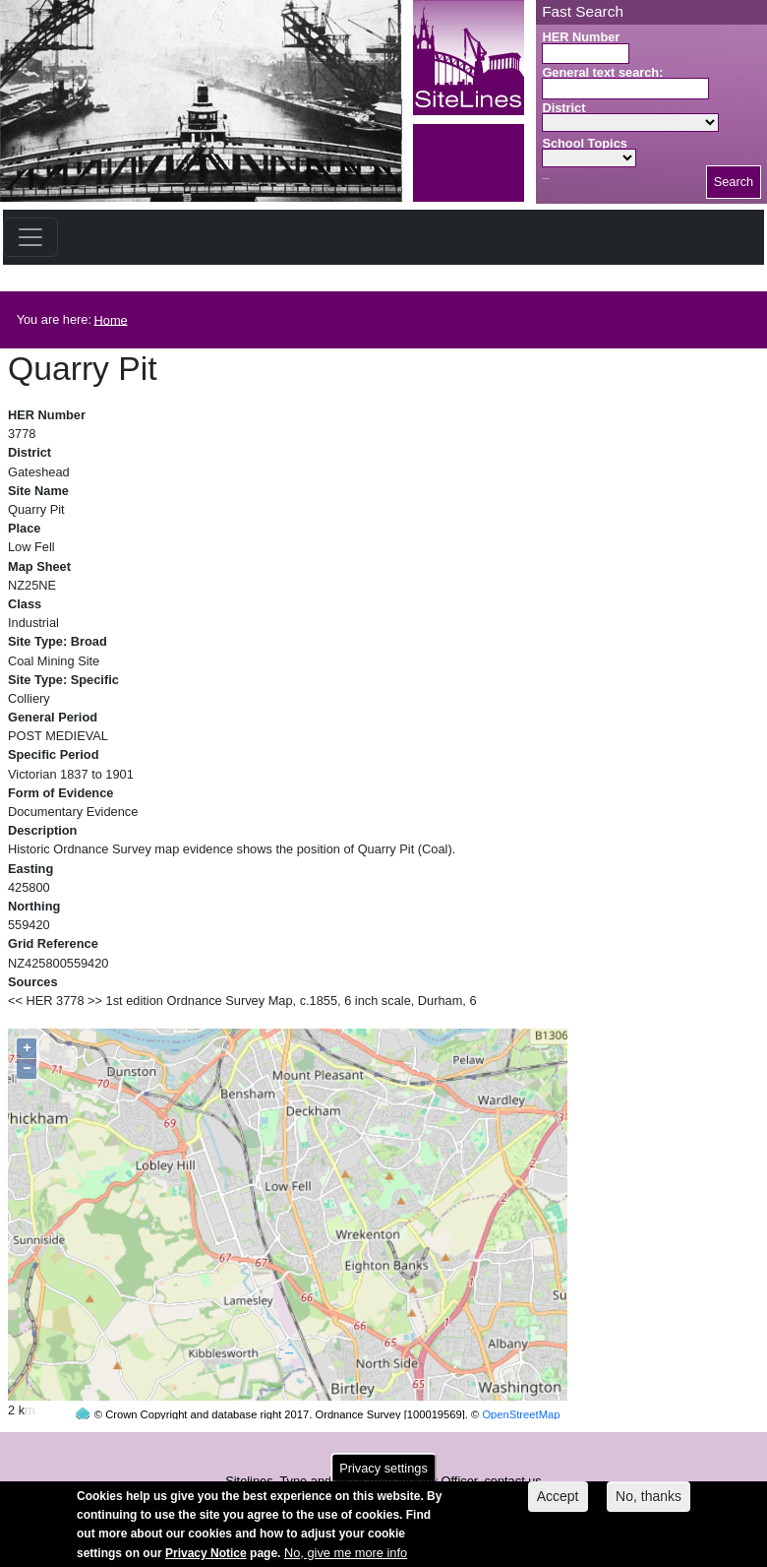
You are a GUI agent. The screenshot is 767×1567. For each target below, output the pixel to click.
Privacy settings (383, 1474)
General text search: (602, 72)
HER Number (581, 37)
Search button (545, 178)
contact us (512, 1443)
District (563, 107)
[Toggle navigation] (30, 237)
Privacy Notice (206, 1558)
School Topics (584, 143)
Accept (558, 1502)
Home (111, 319)
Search (734, 181)
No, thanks (648, 1502)
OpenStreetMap (521, 1377)
